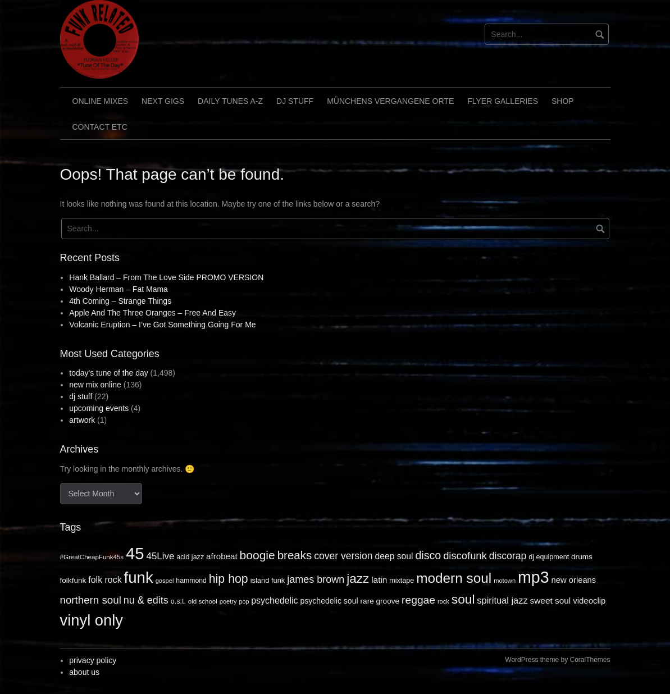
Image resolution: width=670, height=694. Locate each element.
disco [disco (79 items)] (428, 555)
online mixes (100, 101)
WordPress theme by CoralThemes (557, 660)
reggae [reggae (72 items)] (418, 600)
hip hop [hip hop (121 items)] (228, 579)
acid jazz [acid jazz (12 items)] (190, 557)
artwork (82, 420)
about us (84, 672)
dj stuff (294, 101)
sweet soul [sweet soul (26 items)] (550, 600)
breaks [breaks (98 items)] (294, 555)
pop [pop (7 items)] (244, 601)
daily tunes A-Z (230, 101)
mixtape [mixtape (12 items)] (401, 581)
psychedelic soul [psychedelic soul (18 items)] (329, 600)
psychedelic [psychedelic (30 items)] (274, 600)
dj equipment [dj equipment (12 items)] (548, 557)
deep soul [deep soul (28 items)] (394, 556)
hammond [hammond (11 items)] (191, 581)
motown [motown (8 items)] (505, 580)
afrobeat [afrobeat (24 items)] (222, 556)
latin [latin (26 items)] (379, 580)
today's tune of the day (108, 372)
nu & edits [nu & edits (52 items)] (146, 600)
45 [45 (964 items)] (135, 553)
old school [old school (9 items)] (202, 601)
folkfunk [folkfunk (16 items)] (73, 580)
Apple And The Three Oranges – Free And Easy (152, 312)
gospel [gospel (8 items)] (165, 580)
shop (563, 101)
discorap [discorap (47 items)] (508, 555)
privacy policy (92, 660)
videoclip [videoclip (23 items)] (589, 600)
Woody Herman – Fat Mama (118, 289)
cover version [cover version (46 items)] (343, 555)
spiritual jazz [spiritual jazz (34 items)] (502, 600)
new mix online (95, 384)
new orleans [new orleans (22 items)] (574, 580)
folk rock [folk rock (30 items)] (104, 580)
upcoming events (99, 408)
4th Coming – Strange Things (120, 300)
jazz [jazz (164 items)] (358, 579)
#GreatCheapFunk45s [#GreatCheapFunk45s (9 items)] (92, 557)
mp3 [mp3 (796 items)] (533, 577)
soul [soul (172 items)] (463, 599)
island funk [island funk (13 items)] (267, 580)
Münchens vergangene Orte (390, 101)
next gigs (163, 101)
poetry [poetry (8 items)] (228, 601)
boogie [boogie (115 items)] (257, 555)
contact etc (99, 126)
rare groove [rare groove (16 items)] (380, 601)
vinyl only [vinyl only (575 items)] (91, 620)
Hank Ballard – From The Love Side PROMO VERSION (166, 277)
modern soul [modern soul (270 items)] (453, 578)
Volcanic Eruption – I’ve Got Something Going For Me (162, 324)
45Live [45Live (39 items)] (161, 556)
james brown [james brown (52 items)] (315, 579)
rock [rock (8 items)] (443, 601)
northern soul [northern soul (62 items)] (90, 600)
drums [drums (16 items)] (581, 557)
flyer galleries (502, 101)
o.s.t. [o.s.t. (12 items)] (178, 601)
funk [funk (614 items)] (138, 577)
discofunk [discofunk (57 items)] (465, 555)
